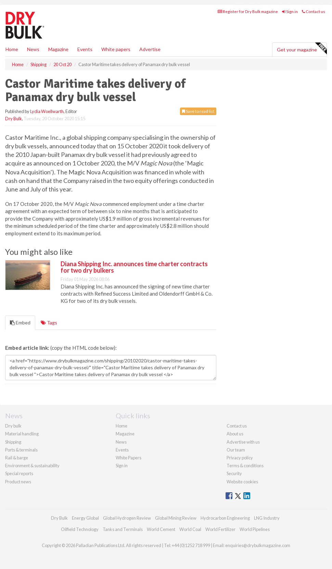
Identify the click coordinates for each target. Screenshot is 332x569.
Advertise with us (243, 442)
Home (11, 49)
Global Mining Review (175, 518)
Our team (236, 450)
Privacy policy (240, 457)
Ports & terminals (21, 450)
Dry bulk (13, 426)
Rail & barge (16, 457)
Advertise (150, 49)
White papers (115, 49)
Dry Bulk (13, 118)
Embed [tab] (20, 322)
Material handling (22, 433)
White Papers (128, 457)
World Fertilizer (220, 529)
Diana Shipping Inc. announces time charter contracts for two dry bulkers (134, 267)
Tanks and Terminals (123, 529)
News (121, 442)
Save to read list (198, 111)
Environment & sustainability (32, 465)
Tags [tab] (49, 322)
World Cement (161, 529)
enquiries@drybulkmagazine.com (257, 545)
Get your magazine (302, 48)
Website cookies (242, 481)
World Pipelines (255, 529)
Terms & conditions (245, 465)
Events (84, 49)
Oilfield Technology (80, 529)
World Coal (190, 529)
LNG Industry (267, 518)
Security (234, 473)
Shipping (13, 442)
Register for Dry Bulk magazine (248, 11)
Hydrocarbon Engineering (225, 518)
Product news (18, 481)
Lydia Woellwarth (47, 111)
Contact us (313, 11)
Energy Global (85, 518)
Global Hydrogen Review (127, 518)
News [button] (33, 49)
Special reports (19, 473)
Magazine (58, 49)
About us (235, 433)
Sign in (290, 11)
